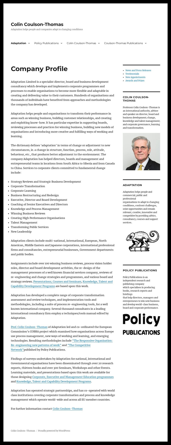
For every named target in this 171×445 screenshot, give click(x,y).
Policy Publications (46, 43)
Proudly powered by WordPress (54, 430)
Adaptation (18, 43)
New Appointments (135, 77)
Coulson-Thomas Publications (123, 43)
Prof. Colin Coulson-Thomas (29, 327)
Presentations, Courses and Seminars (57, 281)
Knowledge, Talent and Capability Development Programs (53, 381)
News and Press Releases (138, 70)
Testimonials (132, 73)
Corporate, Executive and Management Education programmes (73, 377)
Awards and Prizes (135, 80)
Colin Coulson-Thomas (37, 24)
